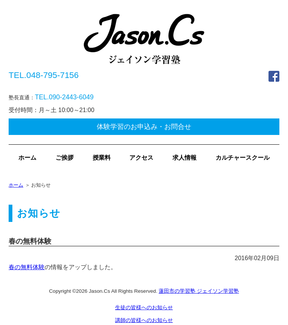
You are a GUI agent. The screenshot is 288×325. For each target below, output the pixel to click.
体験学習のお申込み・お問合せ (144, 126)
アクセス (141, 157)
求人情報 (184, 157)
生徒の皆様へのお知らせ (144, 307)
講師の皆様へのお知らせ (144, 320)
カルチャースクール (243, 157)
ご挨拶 (65, 157)
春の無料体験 (27, 267)
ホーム (27, 157)
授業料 (102, 157)
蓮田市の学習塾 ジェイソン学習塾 (199, 291)
